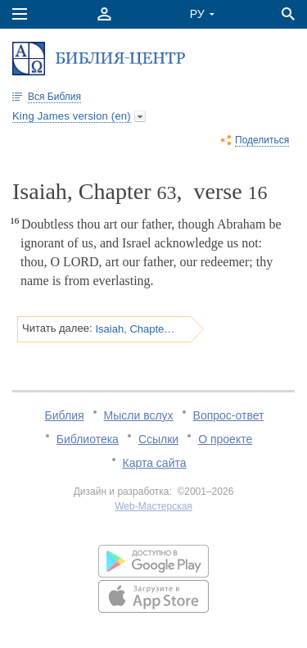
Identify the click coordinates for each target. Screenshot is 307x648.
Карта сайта (155, 462)
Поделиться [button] (262, 140)
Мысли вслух (139, 415)
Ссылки (158, 439)
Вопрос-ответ (228, 415)
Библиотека (87, 439)
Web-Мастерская (153, 506)
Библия (64, 415)
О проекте (225, 439)
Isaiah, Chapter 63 (137, 329)
